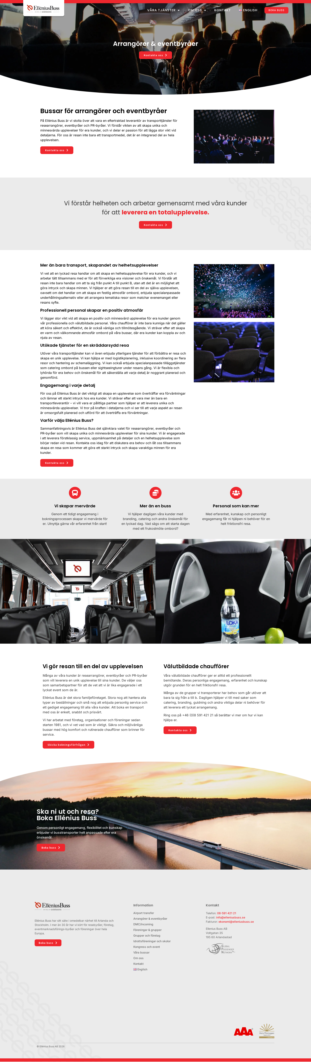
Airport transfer (143, 913)
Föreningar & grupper (147, 930)
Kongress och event (146, 946)
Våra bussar (141, 952)
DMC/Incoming (143, 924)
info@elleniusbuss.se (230, 917)
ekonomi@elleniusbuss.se (236, 921)
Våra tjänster (163, 10)
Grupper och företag (146, 935)
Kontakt (222, 10)
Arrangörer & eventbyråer (150, 918)
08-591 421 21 (226, 913)
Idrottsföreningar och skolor (152, 941)
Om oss (197, 10)
